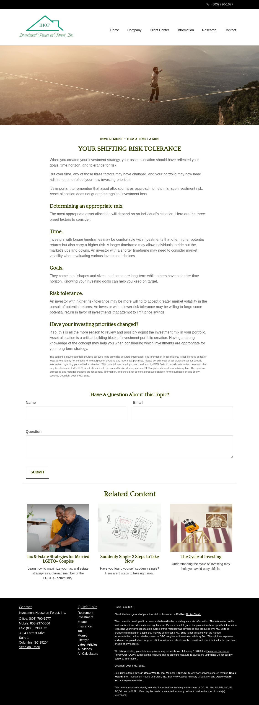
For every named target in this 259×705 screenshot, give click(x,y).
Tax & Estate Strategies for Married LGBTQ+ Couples (58, 559)
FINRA (179, 673)
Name (31, 402)
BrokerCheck (193, 614)
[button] (135, 27)
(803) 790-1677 (220, 4)
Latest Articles (88, 644)
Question (33, 432)
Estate (82, 622)
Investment (85, 617)
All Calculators (88, 653)
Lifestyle (83, 640)
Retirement (85, 612)
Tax (80, 631)
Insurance (85, 626)
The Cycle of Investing (201, 557)
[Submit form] (37, 472)
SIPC (187, 673)
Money (82, 635)
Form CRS (127, 607)
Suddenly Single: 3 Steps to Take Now (129, 559)
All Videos (85, 649)
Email (138, 402)
